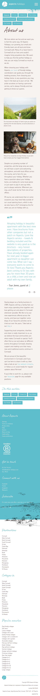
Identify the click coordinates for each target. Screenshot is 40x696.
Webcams (4, 490)
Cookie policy (5, 434)
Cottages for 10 (6, 665)
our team (14, 70)
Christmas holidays (7, 653)
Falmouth (4, 548)
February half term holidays (9, 643)
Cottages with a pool (7, 632)
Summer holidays (7, 649)
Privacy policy (6, 426)
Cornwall (4, 536)
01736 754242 (6, 467)
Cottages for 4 (6, 659)
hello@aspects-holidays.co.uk (10, 469)
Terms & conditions (7, 424)
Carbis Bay (5, 546)
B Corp (14, 15)
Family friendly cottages (8, 634)
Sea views (5, 628)
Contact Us (23, 15)
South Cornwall (6, 542)
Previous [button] (30, 292)
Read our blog (6, 432)
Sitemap (4, 421)
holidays (17, 4)
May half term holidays (8, 647)
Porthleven (5, 565)
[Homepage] (4, 4)
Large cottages (6, 670)
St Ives (4, 544)
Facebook (4, 484)
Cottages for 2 (6, 657)
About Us (6, 15)
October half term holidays (9, 651)
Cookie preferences (7, 436)
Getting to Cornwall (9, 19)
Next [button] (34, 292)
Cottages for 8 (6, 663)
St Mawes (5, 569)
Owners (4, 430)
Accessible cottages (7, 641)
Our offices (5, 471)
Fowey (4, 554)
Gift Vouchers (17, 23)
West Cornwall (6, 538)
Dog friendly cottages (8, 626)
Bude (3, 552)
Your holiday (32, 15)
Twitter (4, 486)
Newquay (4, 550)
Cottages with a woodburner (10, 636)
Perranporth (5, 567)
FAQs (3, 428)
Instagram (5, 488)
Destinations (9, 531)
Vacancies (11, 376)
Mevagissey (5, 563)
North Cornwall (6, 540)
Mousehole (5, 559)
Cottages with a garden (8, 639)
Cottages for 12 (6, 667)
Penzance (4, 556)
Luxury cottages (6, 630)
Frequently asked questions (25, 19)
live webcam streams (25, 364)
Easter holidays (6, 645)
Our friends (7, 23)
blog (8, 326)
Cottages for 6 (6, 661)
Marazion (4, 561)
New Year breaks (7, 655)
